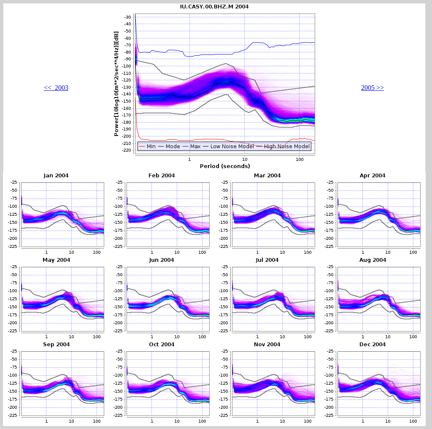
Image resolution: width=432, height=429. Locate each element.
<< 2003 (56, 87)
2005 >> (372, 87)
